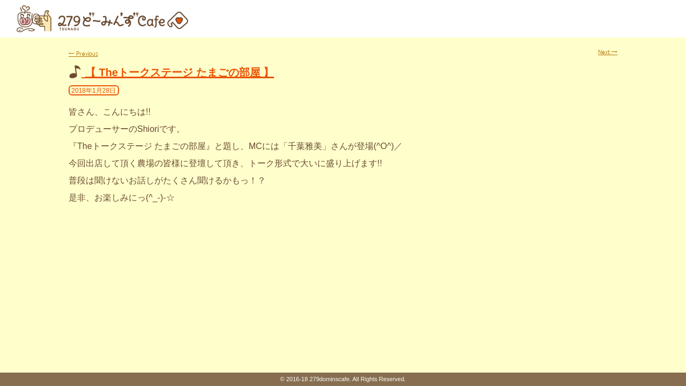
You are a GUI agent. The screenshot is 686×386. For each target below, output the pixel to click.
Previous (83, 53)
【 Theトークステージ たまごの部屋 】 (179, 72)
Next (607, 52)
